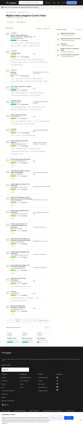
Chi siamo (3, 377)
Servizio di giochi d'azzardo (17, 64)
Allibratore (25, 45)
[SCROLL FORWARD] (49, 327)
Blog (2, 387)
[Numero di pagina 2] (21, 320)
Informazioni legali (5, 410)
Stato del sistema (70, 410)
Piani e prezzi (41, 384)
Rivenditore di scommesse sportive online (38, 62)
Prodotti (40, 380)
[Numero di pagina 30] (35, 320)
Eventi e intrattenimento (11, 12)
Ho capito (68, 417)
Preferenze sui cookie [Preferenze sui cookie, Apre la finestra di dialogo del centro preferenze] (56, 417)
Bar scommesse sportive (36, 109)
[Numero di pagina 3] (25, 320)
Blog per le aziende (43, 390)
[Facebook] (57, 377)
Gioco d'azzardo (21, 12)
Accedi (21, 384)
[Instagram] (57, 383)
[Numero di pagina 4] (28, 320)
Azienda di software (29, 297)
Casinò (21, 43)
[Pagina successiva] (43, 320)
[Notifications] (58, 2)
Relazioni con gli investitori (7, 400)
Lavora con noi (5, 380)
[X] (57, 380)
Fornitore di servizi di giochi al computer (19, 62)
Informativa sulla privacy (19, 410)
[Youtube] (57, 390)
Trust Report (4, 394)
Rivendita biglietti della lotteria (28, 135)
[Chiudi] (81, 7)
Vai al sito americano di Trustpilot (29, 7)
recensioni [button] (24, 40)
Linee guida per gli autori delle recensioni (52, 410)
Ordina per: (38, 28)
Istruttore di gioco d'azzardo (39, 107)
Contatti (3, 384)
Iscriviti (21, 387)
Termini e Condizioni (34, 410)
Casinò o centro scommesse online (32, 43)
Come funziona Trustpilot (7, 390)
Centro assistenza (24, 380)
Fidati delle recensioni (25, 377)
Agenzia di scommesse (16, 45)
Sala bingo (18, 135)
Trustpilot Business (43, 377)
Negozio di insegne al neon (21, 92)
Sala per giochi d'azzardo (34, 45)
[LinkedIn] (57, 386)
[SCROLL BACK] (46, 327)
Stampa (3, 397)
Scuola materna (14, 43)
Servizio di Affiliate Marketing (17, 297)
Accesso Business (42, 387)
